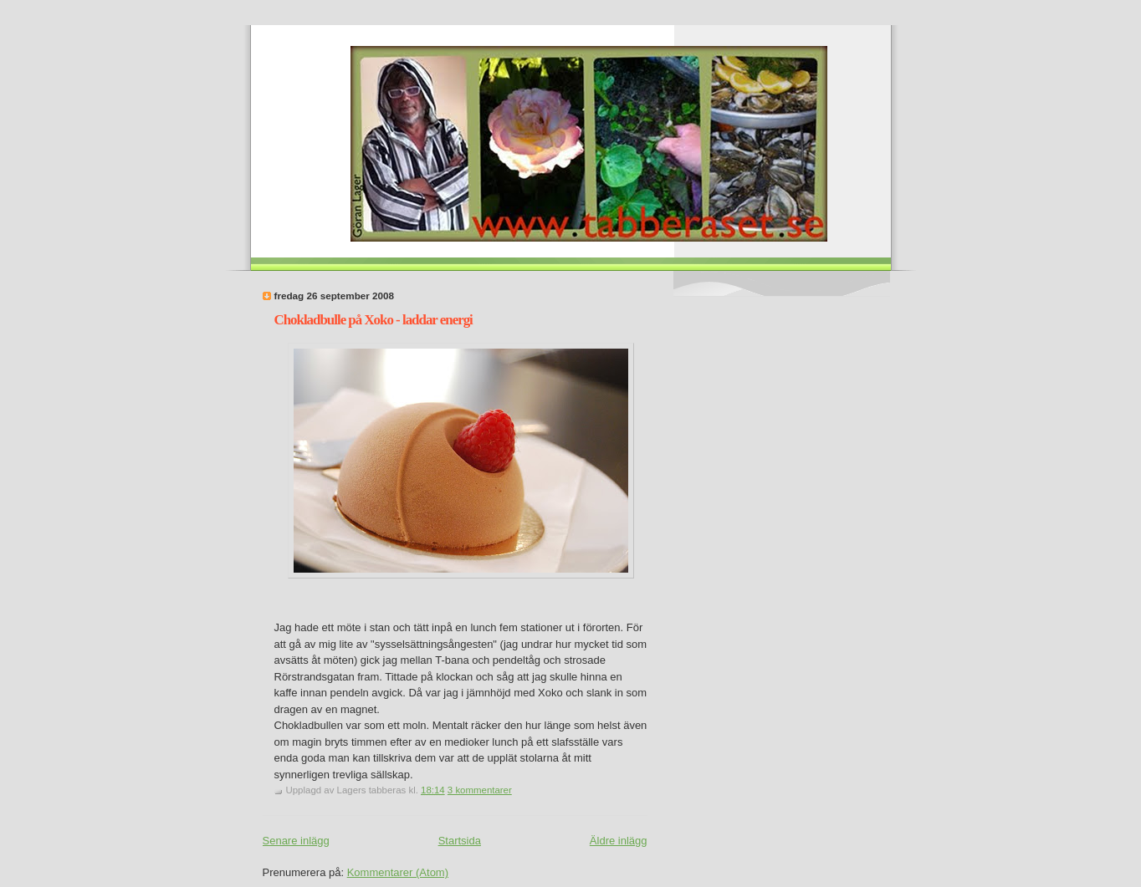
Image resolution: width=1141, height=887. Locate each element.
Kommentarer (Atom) (397, 872)
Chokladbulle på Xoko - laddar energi (373, 320)
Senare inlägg (296, 840)
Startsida (459, 840)
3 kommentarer (480, 790)
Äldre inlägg (618, 840)
